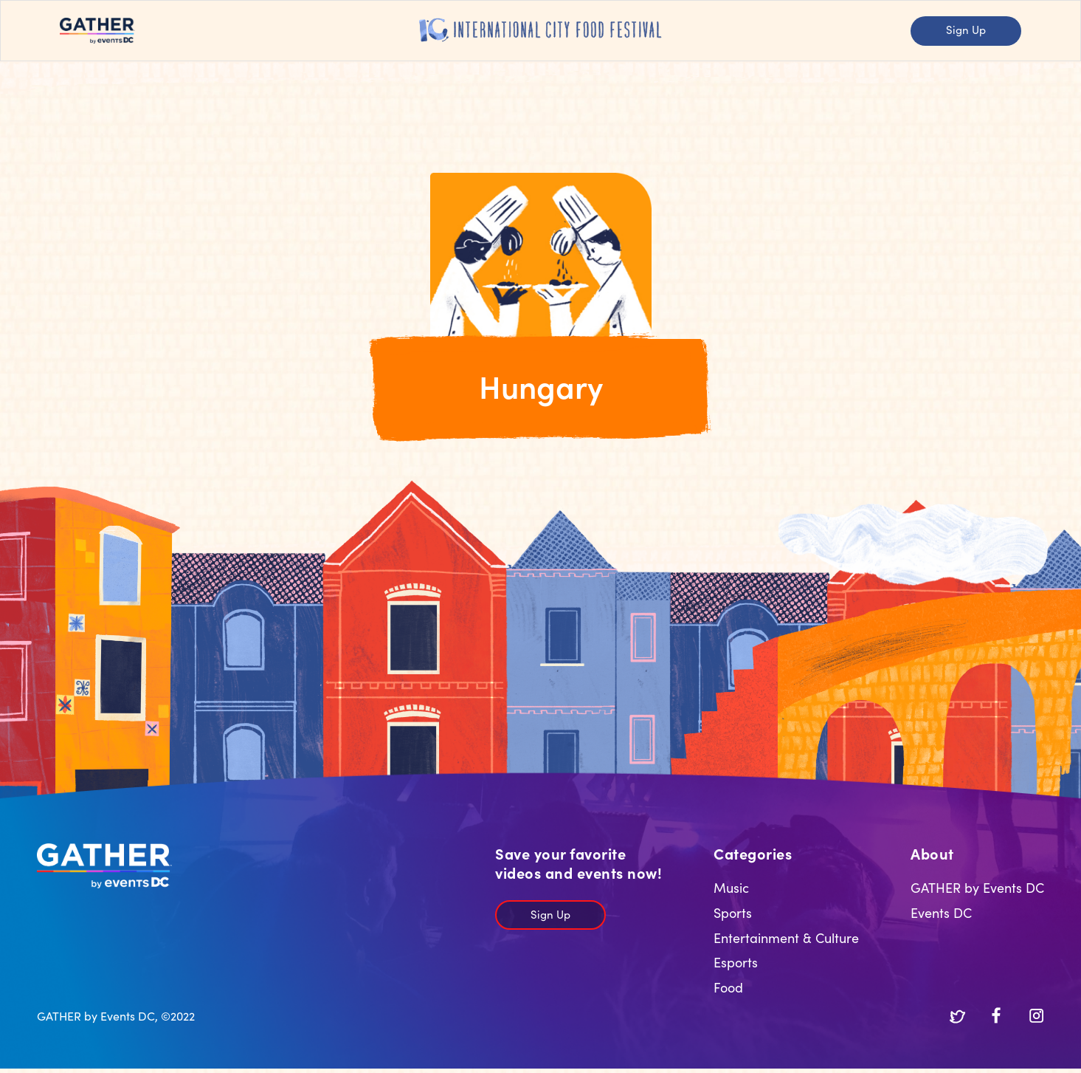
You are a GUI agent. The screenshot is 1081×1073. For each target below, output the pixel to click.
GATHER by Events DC (977, 887)
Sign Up (966, 29)
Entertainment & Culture (786, 937)
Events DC (941, 912)
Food (728, 987)
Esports (736, 962)
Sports (733, 912)
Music (731, 887)
